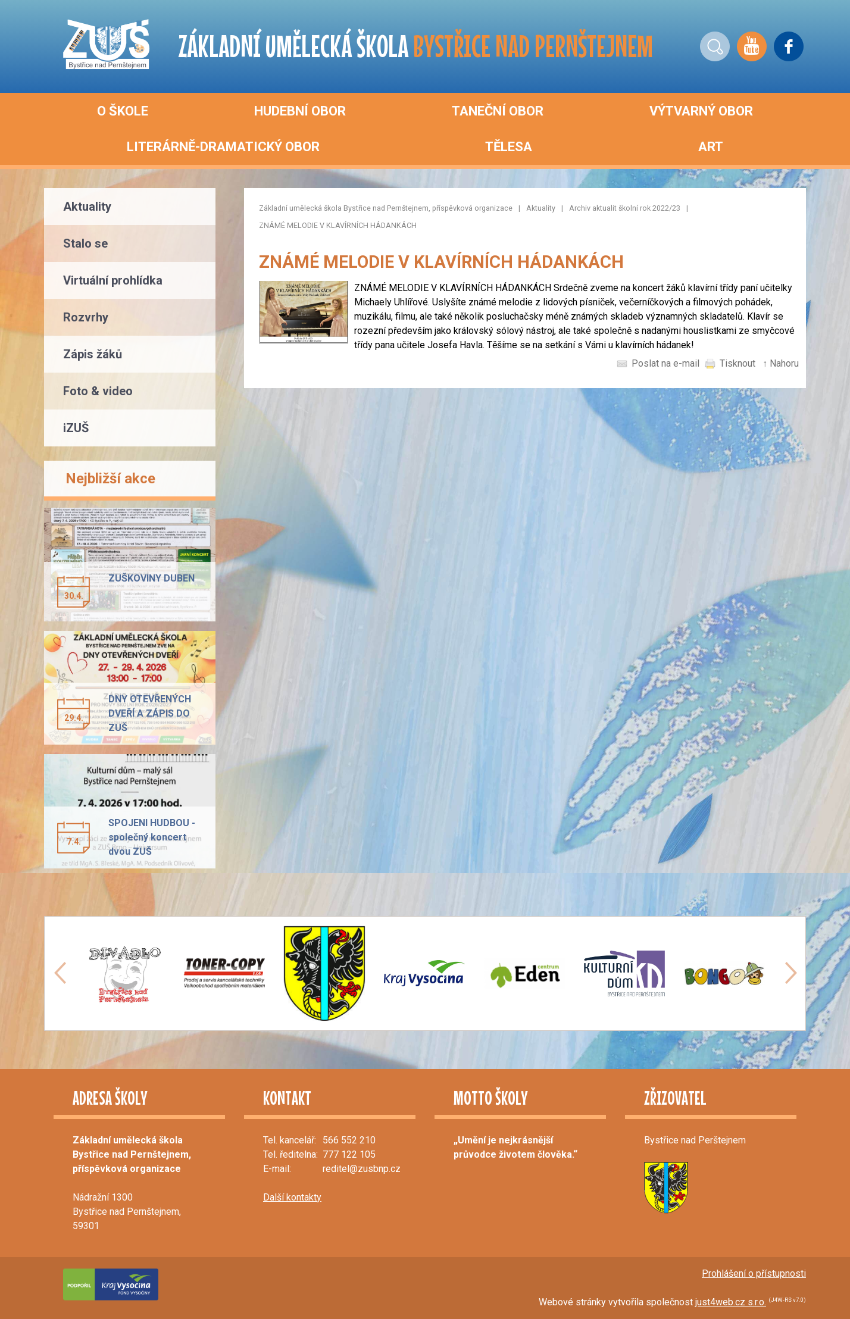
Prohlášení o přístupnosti (754, 1273)
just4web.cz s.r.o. (730, 1302)
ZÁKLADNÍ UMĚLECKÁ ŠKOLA (416, 46)
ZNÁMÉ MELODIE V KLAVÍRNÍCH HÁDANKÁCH (338, 225)
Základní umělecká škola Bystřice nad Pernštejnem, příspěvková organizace (385, 208)
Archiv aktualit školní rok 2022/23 (624, 208)
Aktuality (540, 208)
